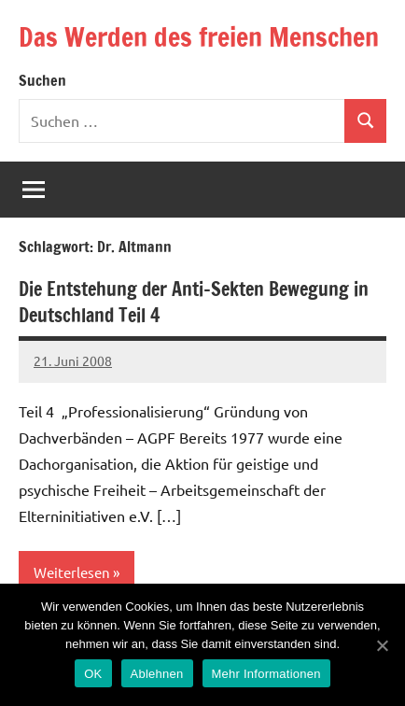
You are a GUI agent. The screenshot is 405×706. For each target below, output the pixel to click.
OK (93, 674)
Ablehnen (157, 674)
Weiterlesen (72, 572)
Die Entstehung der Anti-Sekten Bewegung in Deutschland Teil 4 (194, 302)
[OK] (381, 645)
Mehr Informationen (266, 674)
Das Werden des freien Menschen (199, 37)
